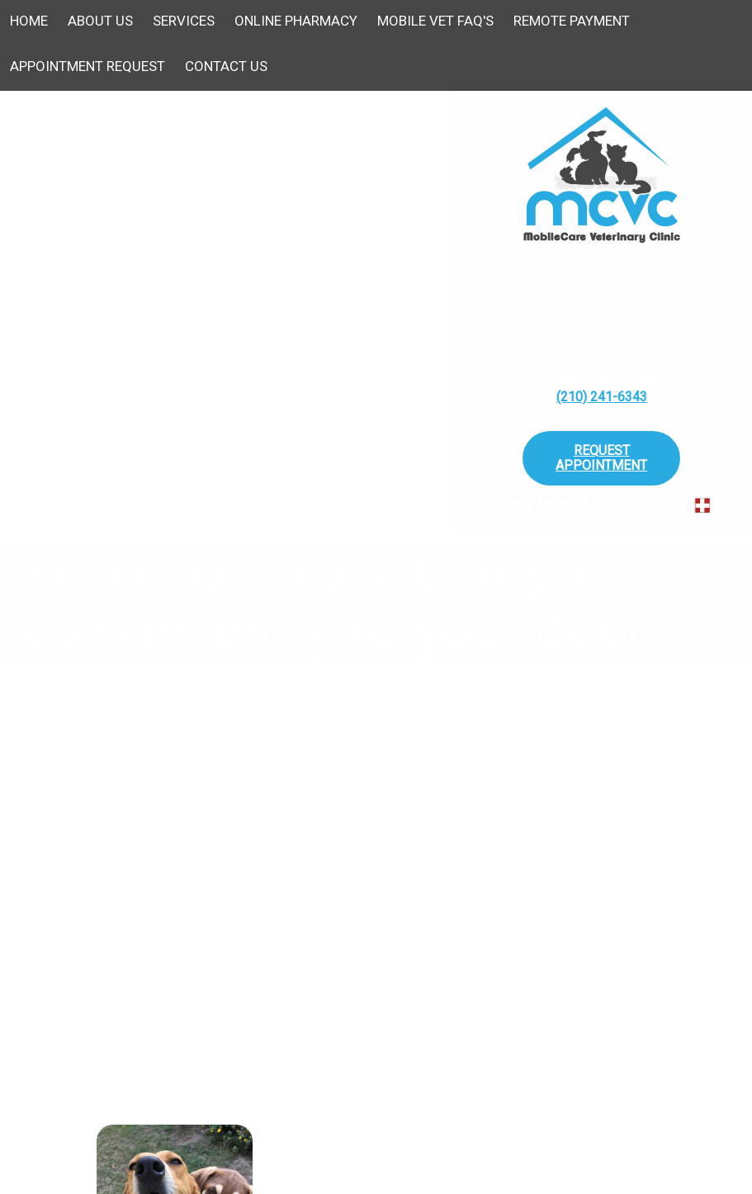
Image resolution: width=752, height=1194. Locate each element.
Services (184, 20)
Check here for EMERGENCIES (591, 503)
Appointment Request (87, 66)
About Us (100, 20)
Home (29, 20)
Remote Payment (571, 20)
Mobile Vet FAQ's (435, 20)
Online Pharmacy (295, 20)
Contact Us (226, 66)
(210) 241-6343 (601, 397)
